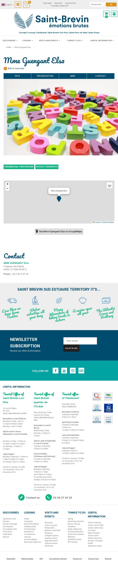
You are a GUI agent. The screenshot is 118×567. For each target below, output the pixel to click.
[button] (59, 199)
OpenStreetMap (108, 222)
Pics (17, 76)
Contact (100, 76)
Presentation (45, 76)
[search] (98, 4)
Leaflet (96, 222)
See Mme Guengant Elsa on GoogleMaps (60, 231)
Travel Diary (29, 2)
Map (72, 76)
